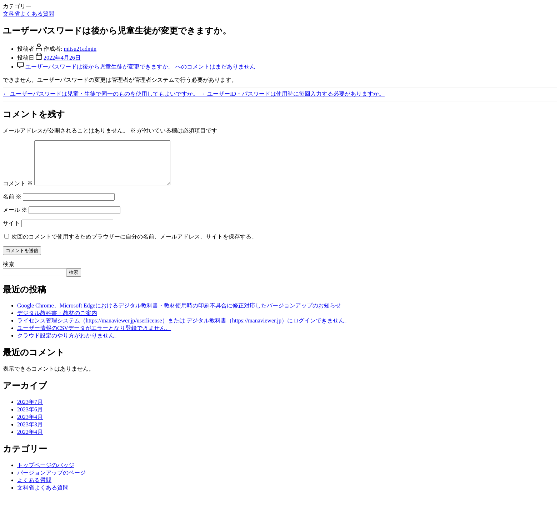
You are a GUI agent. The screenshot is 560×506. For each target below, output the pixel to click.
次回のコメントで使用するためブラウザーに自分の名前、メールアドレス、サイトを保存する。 (134, 245)
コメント (18, 192)
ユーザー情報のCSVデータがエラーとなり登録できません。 (94, 337)
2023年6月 (30, 418)
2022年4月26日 (62, 58)
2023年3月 (30, 433)
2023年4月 (30, 425)
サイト (11, 232)
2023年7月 (30, 410)
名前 (12, 205)
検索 (8, 273)
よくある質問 (34, 489)
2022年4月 (30, 440)
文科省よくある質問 (28, 14)
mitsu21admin (80, 49)
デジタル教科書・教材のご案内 (57, 322)
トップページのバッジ (45, 474)
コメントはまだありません (140, 67)
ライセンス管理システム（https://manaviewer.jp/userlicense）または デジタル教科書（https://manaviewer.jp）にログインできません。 (183, 329)
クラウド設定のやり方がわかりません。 (68, 344)
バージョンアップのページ (51, 481)
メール (15, 218)
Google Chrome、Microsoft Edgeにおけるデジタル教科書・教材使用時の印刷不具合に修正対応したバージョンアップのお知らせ (179, 314)
